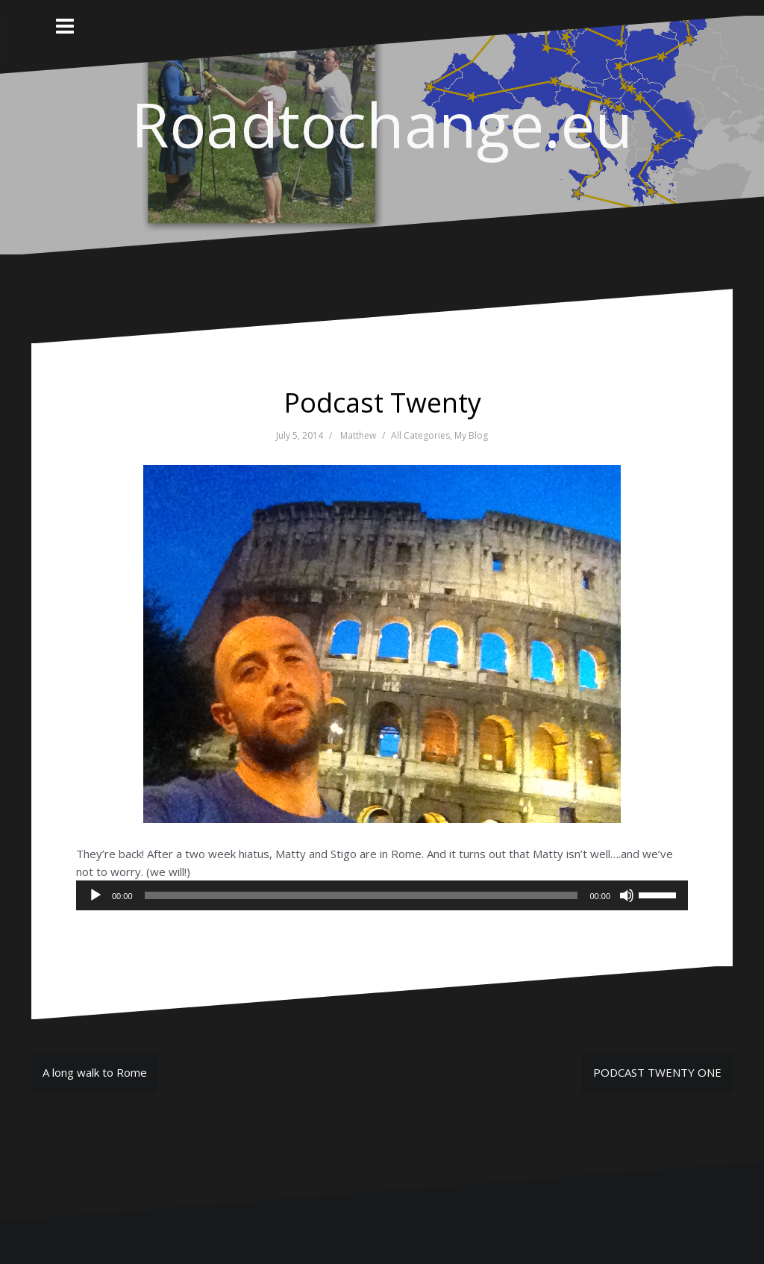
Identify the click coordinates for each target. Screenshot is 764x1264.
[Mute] (626, 895)
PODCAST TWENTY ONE (657, 1072)
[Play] (95, 895)
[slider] (361, 895)
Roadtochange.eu (382, 124)
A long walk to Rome (95, 1072)
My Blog (471, 435)
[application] (382, 895)
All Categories (420, 435)
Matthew (358, 435)
